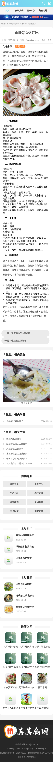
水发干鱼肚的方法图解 (17, 453)
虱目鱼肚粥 (27, 402)
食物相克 (14, 502)
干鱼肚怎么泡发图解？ (17, 458)
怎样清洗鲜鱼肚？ (14, 421)
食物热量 (38, 502)
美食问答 (14, 511)
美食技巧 (38, 484)
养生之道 (38, 493)
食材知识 (14, 484)
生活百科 (14, 493)
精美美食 (14, 24)
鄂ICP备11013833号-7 (36, 748)
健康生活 (23, 24)
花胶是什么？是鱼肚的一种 (19, 463)
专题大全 (20, 46)
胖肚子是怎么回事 (14, 448)
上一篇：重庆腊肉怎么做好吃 (16, 333)
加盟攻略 (38, 511)
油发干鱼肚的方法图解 (17, 443)
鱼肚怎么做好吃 (13, 439)
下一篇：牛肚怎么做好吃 (14, 340)
